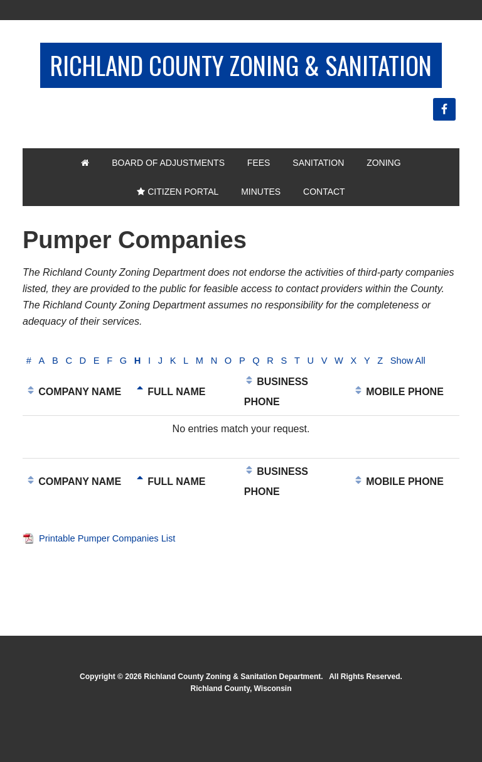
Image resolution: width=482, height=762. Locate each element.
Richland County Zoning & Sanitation (241, 82)
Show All (45, 412)
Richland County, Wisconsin (240, 740)
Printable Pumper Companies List (113, 589)
